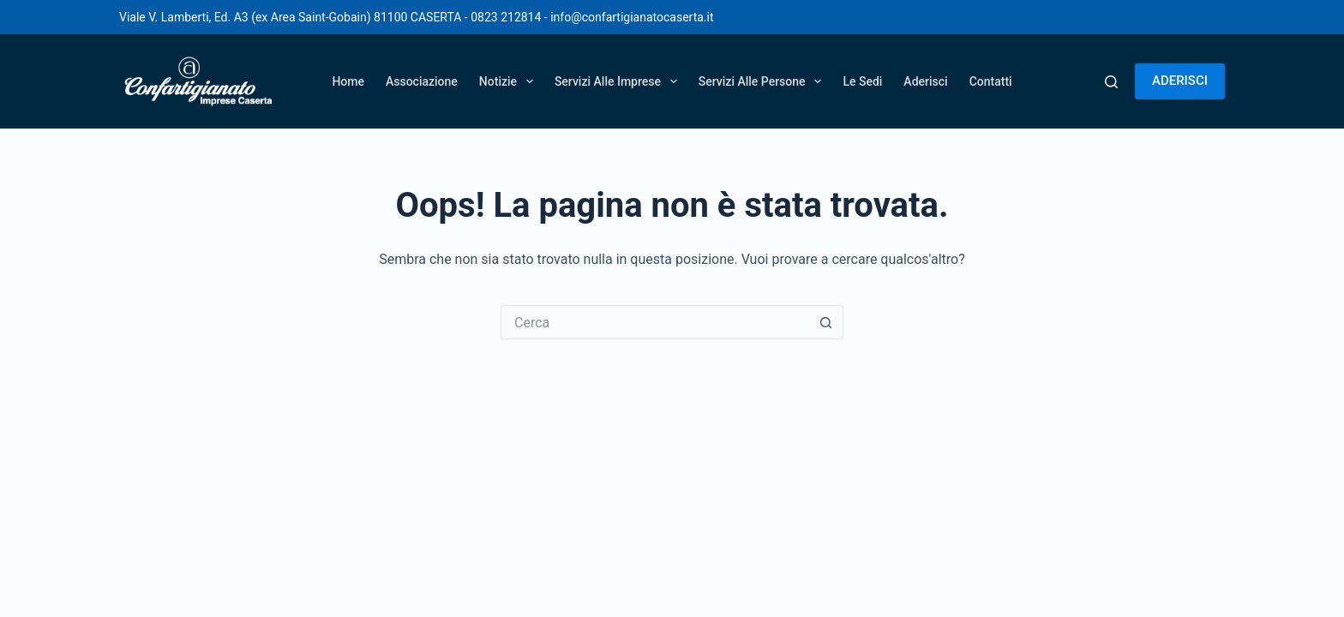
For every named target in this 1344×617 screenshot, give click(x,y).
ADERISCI (1180, 80)
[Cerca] (1111, 81)
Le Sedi (862, 81)
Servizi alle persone (764, 81)
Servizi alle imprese (619, 81)
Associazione (422, 81)
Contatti (990, 81)
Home (348, 81)
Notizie (509, 81)
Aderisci (925, 81)
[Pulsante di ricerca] (826, 322)
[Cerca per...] (655, 322)
